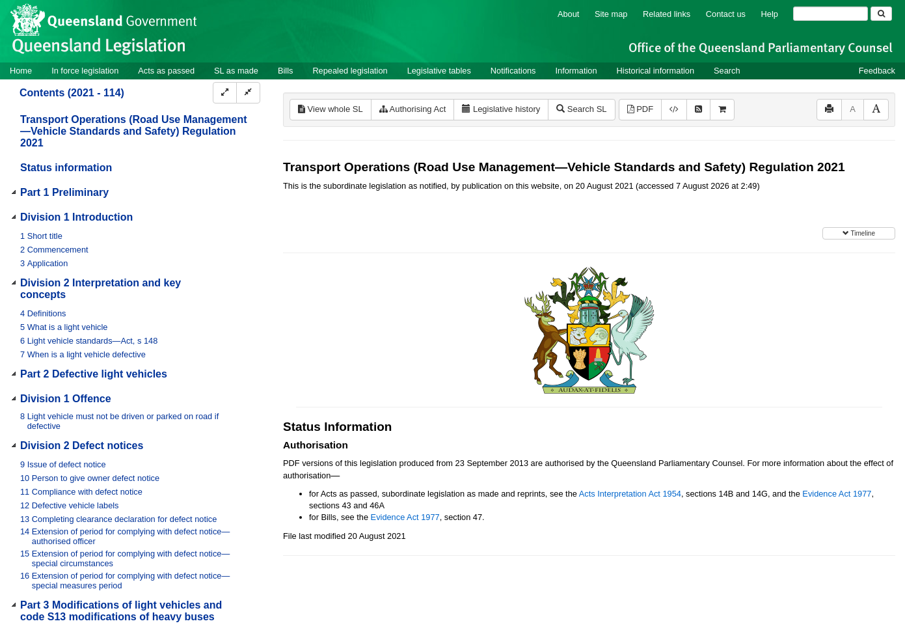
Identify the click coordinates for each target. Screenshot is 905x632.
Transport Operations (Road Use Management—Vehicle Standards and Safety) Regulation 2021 (133, 131)
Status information (66, 167)
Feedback (877, 71)
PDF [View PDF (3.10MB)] (640, 109)
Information (576, 71)
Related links (666, 14)
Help (769, 14)
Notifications (513, 71)
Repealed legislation (349, 71)
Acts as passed (166, 71)
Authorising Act (412, 109)
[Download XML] (674, 109)
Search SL (581, 109)
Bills (285, 71)
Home (21, 71)
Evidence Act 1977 (836, 494)
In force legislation (84, 71)
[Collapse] (248, 92)
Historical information (655, 71)
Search (727, 71)
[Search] (830, 14)
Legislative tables (439, 71)
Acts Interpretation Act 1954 (630, 494)
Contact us (726, 14)
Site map (611, 14)
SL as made (236, 71)
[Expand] (225, 92)
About (568, 14)
